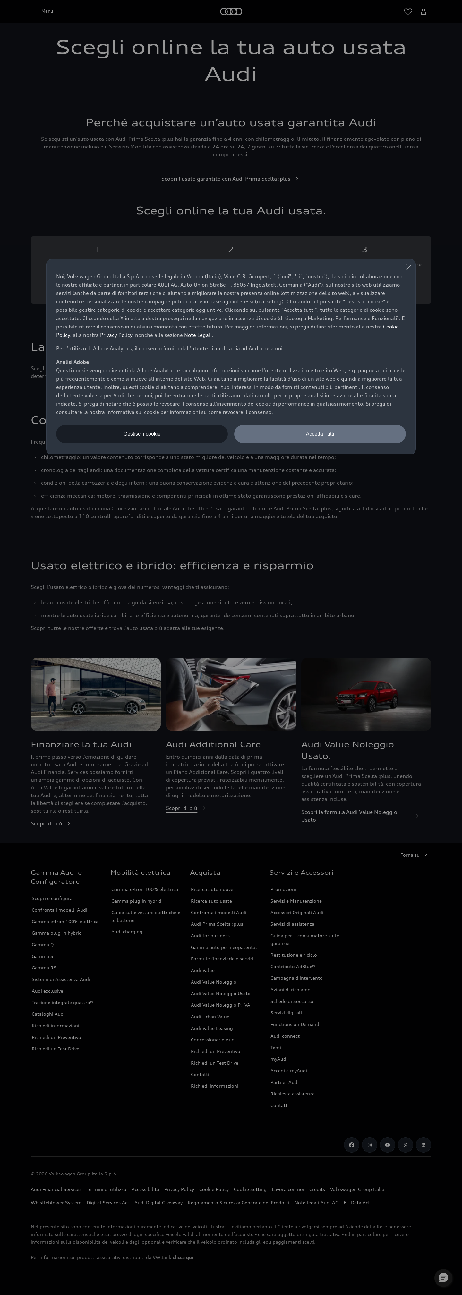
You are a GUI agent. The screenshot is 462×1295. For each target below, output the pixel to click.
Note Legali (198, 335)
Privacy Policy (116, 335)
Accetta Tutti (320, 433)
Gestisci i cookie (142, 433)
